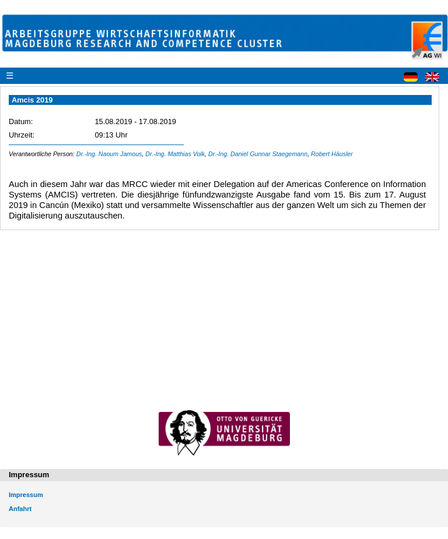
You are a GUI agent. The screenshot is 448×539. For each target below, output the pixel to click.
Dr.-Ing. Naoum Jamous (109, 153)
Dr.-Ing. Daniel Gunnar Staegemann (257, 153)
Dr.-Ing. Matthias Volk (175, 153)
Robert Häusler (332, 153)
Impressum (26, 494)
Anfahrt (20, 508)
